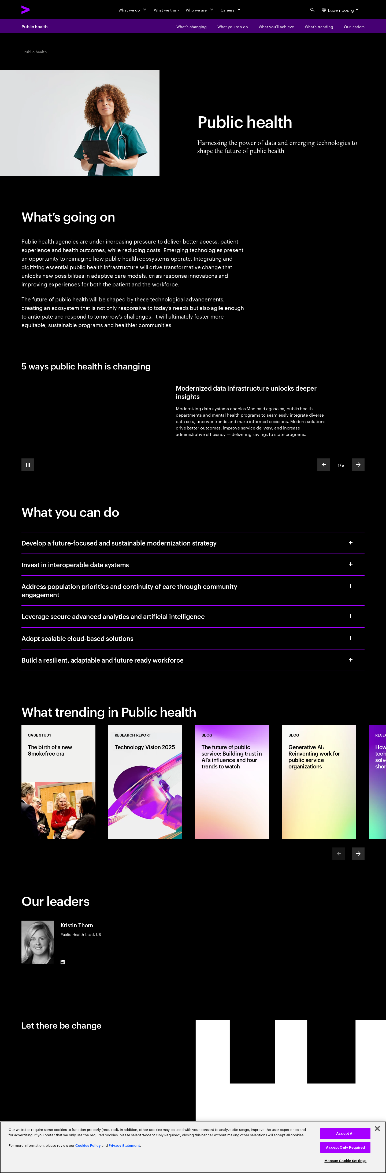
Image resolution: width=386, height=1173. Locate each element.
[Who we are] (200, 9)
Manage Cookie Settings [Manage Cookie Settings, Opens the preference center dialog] (345, 1161)
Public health (34, 26)
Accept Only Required (345, 1147)
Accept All (345, 1133)
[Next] (358, 853)
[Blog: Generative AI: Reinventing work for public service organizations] (319, 782)
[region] (193, 1147)
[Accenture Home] (37, 9)
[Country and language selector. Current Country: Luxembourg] (341, 9)
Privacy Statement (124, 1145)
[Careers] (231, 9)
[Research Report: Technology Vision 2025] (145, 782)
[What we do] (132, 9)
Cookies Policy (88, 1145)
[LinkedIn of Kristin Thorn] (62, 961)
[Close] (377, 1128)
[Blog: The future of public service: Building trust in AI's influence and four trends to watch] (232, 782)
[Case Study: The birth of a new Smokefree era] (58, 782)
